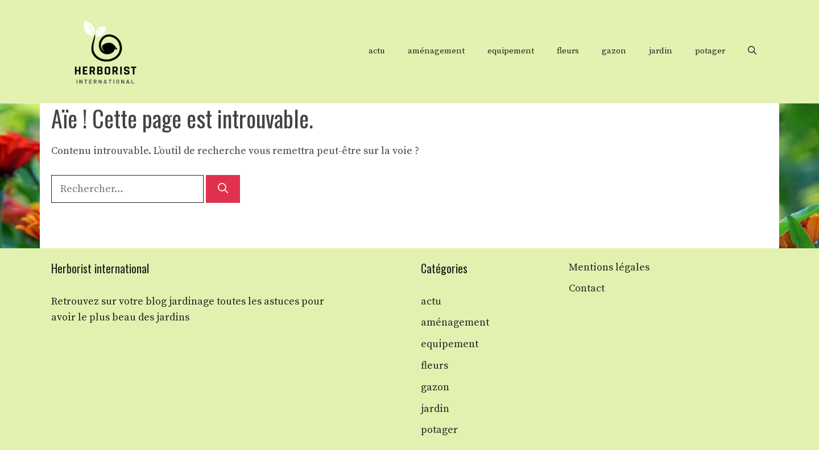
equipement (510, 50)
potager (710, 50)
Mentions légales (609, 267)
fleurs (568, 50)
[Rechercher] (223, 189)
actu (377, 50)
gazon (614, 50)
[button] (752, 51)
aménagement (436, 50)
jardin (660, 50)
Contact (587, 288)
